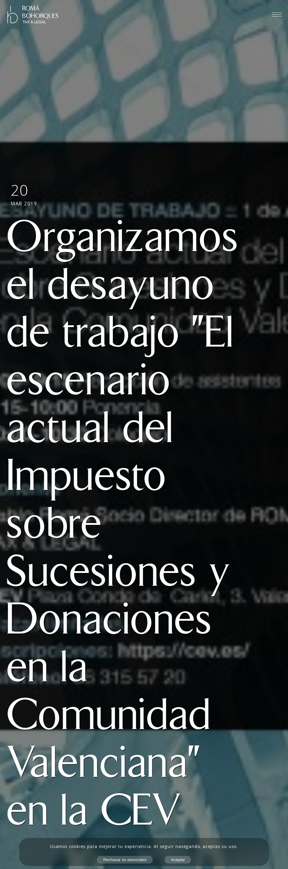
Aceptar (178, 859)
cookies (77, 846)
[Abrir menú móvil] (277, 14)
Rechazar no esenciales (124, 859)
